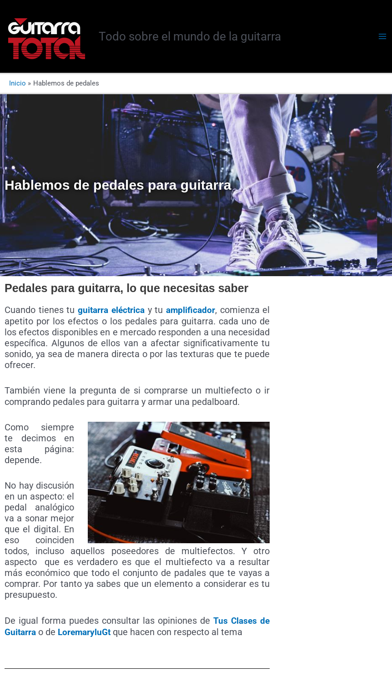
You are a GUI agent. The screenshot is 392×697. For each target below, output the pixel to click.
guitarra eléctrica (111, 309)
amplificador (191, 309)
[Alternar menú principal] (382, 36)
